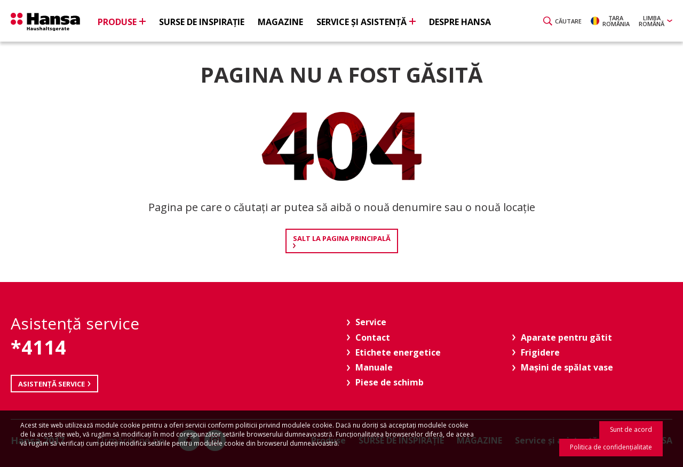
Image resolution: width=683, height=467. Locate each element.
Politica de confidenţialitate (611, 447)
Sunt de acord (631, 429)
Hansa (45, 22)
